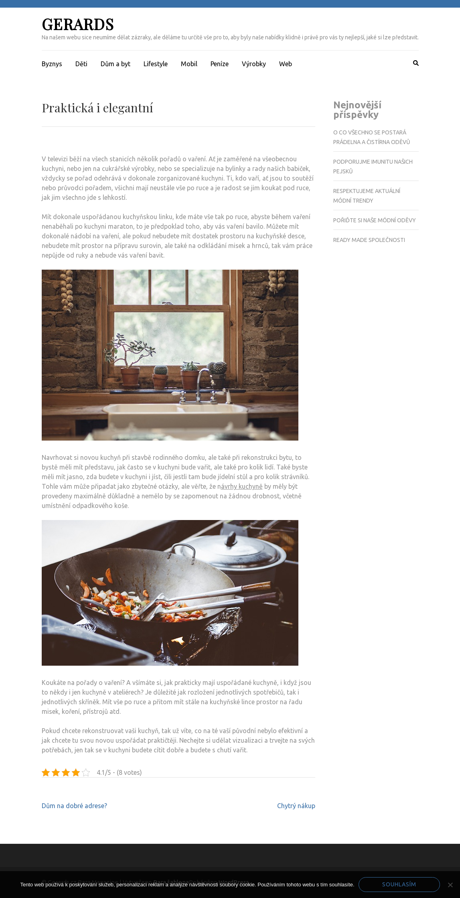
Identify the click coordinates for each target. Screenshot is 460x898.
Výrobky (254, 63)
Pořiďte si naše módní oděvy (374, 220)
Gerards (78, 24)
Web (285, 63)
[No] (450, 885)
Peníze (220, 63)
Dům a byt (115, 63)
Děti (81, 63)
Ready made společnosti (369, 240)
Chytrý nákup (296, 805)
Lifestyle (156, 63)
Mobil (189, 63)
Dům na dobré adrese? (74, 805)
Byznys (52, 63)
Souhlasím (399, 884)
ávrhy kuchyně (242, 486)
